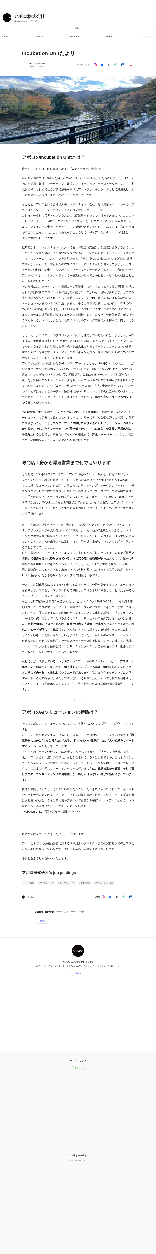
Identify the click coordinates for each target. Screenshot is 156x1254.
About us (39, 36)
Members (74, 36)
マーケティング (46, 883)
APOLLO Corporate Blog (78, 961)
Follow (78, 28)
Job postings (146, 36)
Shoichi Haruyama (37, 64)
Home (5, 36)
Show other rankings (78, 1160)
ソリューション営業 (104, 883)
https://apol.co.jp (20, 21)
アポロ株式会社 (29, 16)
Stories (109, 36)
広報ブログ (85, 883)
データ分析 (29, 883)
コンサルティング (66, 883)
